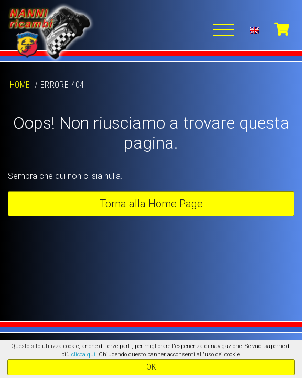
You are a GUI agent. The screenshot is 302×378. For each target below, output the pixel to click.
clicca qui (83, 354)
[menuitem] (254, 30)
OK (151, 367)
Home (20, 85)
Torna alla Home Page (151, 203)
